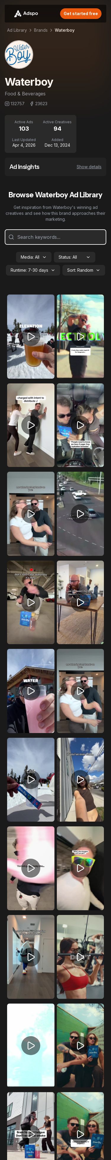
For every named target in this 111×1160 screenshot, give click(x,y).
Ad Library (17, 30)
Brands (41, 30)
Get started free (81, 13)
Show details (89, 166)
